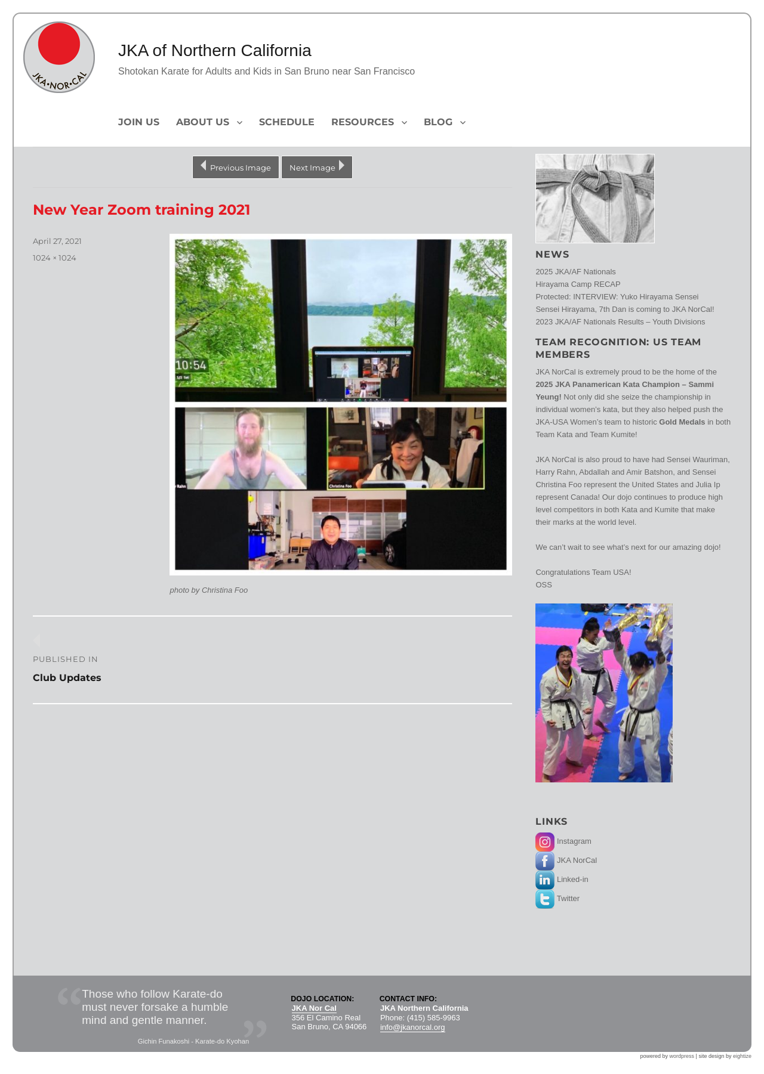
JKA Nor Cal (314, 1008)
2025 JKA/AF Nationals (575, 271)
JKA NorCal (566, 860)
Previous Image (240, 167)
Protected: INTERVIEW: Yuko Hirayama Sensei (616, 296)
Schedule (287, 122)
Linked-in (561, 879)
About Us (202, 122)
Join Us (138, 122)
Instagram (563, 841)
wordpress (682, 1056)
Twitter (557, 898)
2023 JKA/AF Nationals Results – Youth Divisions (620, 321)
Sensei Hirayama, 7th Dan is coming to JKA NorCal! (624, 309)
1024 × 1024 (54, 257)
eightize (742, 1056)
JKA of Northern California (215, 50)
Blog (438, 122)
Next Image (312, 167)
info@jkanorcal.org (412, 1027)
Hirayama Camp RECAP (577, 284)
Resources (362, 122)
